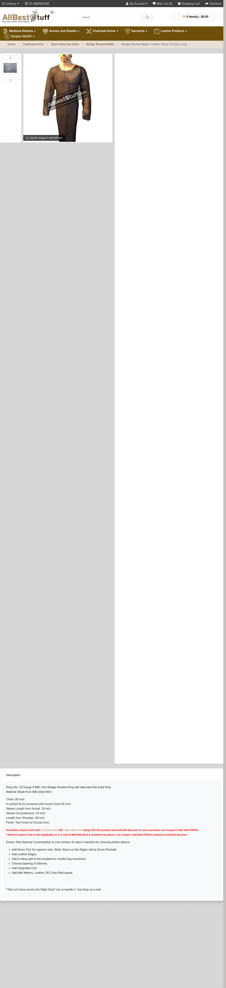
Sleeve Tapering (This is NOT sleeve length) (147, 171)
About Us (12, 947)
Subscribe (134, 896)
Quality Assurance (17, 952)
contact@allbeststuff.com (199, 969)
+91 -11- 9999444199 (197, 962)
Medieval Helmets (19, 31)
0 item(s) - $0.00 (195, 16)
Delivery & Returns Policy (154, 974)
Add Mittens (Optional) (131, 465)
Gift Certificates (103, 963)
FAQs (97, 979)
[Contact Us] (36, 3)
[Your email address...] (100, 896)
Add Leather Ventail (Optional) (136, 353)
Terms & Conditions (150, 979)
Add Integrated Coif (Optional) (136, 201)
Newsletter (144, 963)
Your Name (145, 788)
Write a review (164, 59)
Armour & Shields (61, 952)
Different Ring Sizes (18, 963)
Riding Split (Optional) (131, 568)
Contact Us (101, 947)
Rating (142, 841)
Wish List (143, 957)
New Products (59, 984)
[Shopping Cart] (189, 3)
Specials (99, 974)
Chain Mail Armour (61, 957)
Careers (11, 984)
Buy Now (194, 589)
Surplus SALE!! (19, 36)
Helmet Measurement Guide (24, 974)
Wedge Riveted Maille (100, 44)
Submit (144, 862)
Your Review (146, 805)
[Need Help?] (124, 596)
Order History (146, 952)
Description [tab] (13, 631)
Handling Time (15, 957)
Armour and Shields (60, 31)
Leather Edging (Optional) (133, 409)
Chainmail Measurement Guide (26, 968)
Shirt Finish (126, 115)
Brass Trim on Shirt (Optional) (136, 186)
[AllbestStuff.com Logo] (28, 15)
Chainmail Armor (102, 31)
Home (12, 44)
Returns (99, 952)
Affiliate (98, 968)
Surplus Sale (58, 974)
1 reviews (144, 59)
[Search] (147, 17)
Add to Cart (165, 589)
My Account (145, 947)
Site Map (99, 957)
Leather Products (170, 31)
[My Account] (136, 3)
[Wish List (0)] (162, 3)
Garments (136, 31)
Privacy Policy (146, 968)
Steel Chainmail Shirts (65, 44)
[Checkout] (213, 3)
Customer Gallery (17, 979)
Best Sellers (57, 979)
